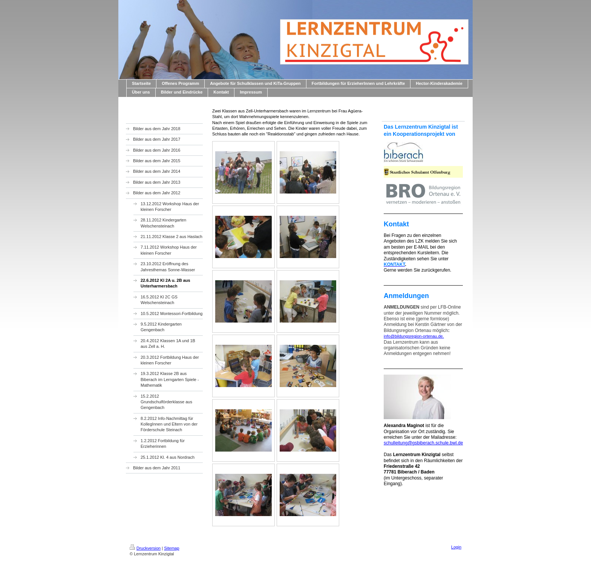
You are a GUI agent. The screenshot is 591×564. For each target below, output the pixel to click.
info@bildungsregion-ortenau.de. (414, 336)
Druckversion (145, 548)
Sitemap (171, 548)
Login (456, 547)
